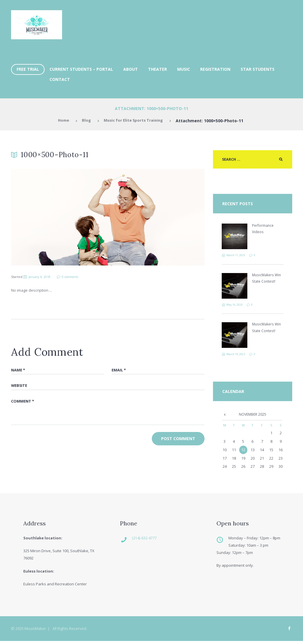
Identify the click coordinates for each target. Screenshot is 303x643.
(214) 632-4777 (148, 539)
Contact (60, 79)
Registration (215, 69)
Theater (157, 69)
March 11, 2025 (238, 256)
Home (61, 120)
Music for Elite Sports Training (134, 120)
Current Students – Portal (81, 69)
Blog (84, 120)
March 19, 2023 (238, 355)
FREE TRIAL (28, 69)
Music (183, 69)
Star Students (257, 69)
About (130, 69)
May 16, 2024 (236, 305)
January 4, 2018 (40, 276)
